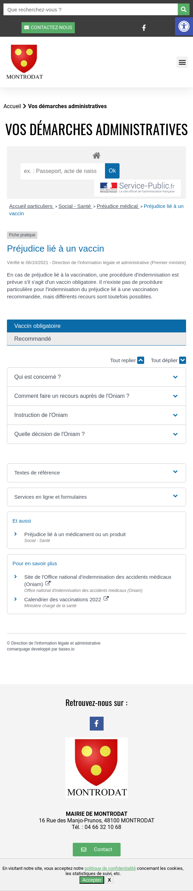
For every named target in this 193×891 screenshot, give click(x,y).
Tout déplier (168, 360)
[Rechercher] (184, 9)
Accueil (12, 106)
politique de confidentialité (110, 868)
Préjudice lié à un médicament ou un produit (75, 534)
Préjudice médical (118, 206)
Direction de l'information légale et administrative (55, 643)
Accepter (92, 880)
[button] (184, 26)
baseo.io (66, 649)
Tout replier (127, 360)
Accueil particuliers (31, 206)
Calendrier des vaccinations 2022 (66, 599)
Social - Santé (76, 206)
